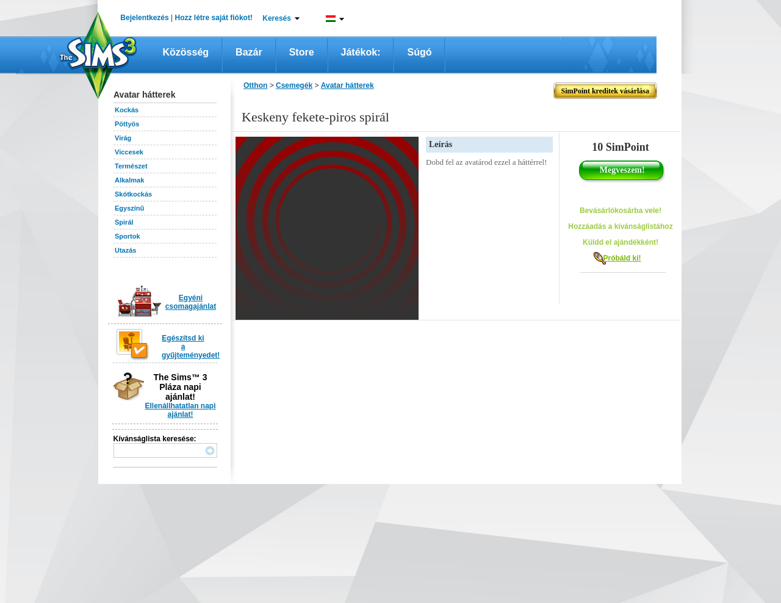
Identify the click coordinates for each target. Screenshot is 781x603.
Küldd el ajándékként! (620, 242)
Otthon (255, 85)
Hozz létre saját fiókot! (214, 17)
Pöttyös (127, 124)
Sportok (127, 236)
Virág (123, 138)
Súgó (419, 52)
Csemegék (294, 85)
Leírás (440, 144)
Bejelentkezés (144, 17)
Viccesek (129, 152)
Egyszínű (129, 208)
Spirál (124, 222)
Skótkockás (133, 194)
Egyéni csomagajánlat (190, 302)
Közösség (186, 52)
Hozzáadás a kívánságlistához (620, 226)
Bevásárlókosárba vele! (620, 210)
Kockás (127, 110)
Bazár (249, 52)
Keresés (276, 18)
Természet (131, 166)
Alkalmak (129, 180)
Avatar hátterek (347, 85)
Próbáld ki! (622, 258)
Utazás (125, 250)
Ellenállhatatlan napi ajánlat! (180, 410)
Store (301, 52)
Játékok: (361, 52)
